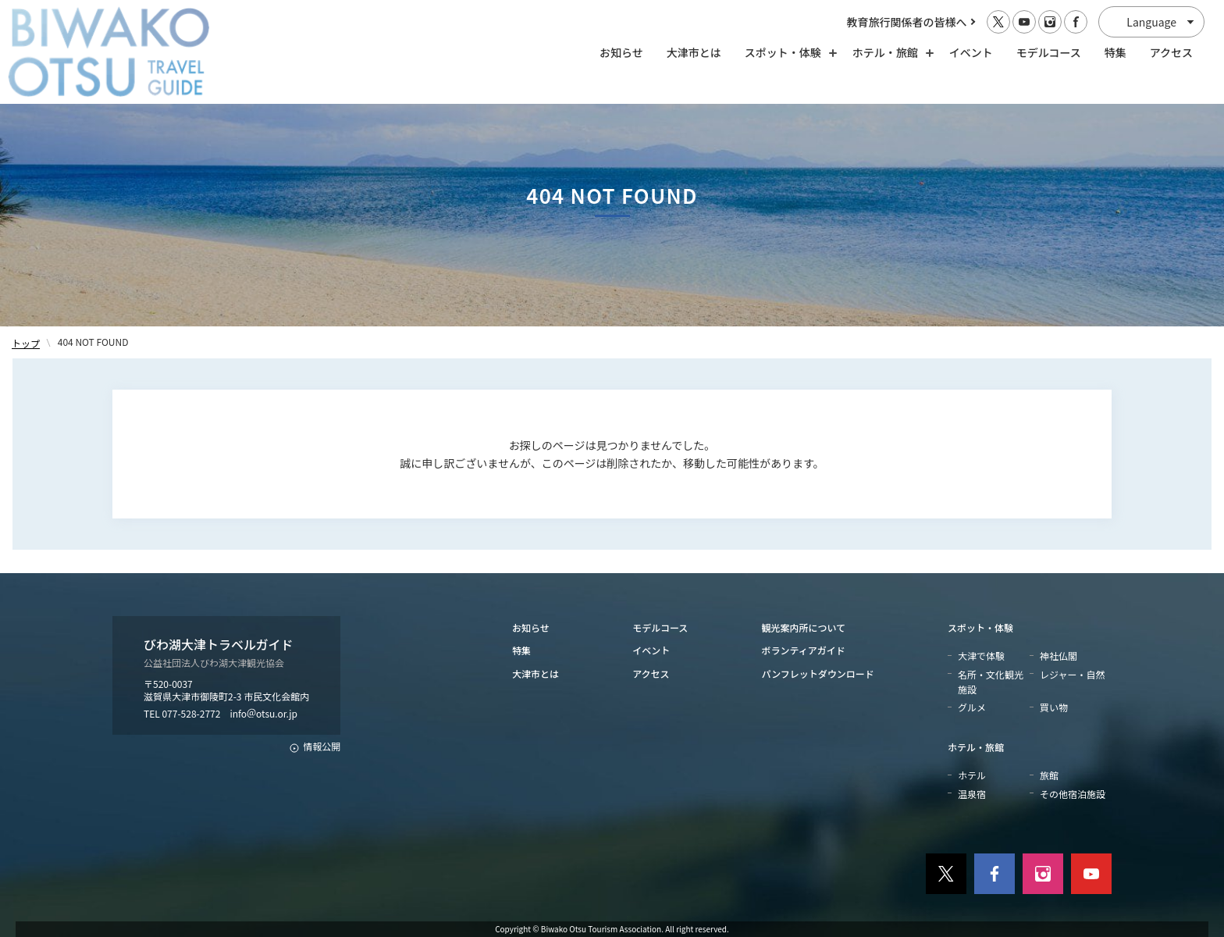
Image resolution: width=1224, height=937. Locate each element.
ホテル (972, 775)
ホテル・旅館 (976, 747)
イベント (971, 52)
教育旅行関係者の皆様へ (907, 22)
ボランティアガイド (803, 650)
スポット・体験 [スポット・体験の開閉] (787, 52)
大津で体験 (981, 655)
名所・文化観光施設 (990, 682)
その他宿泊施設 (1072, 793)
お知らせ (621, 52)
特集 (1115, 52)
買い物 (1054, 707)
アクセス (1171, 52)
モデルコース (1048, 52)
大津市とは (694, 52)
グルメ (972, 707)
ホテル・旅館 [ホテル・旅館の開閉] (889, 52)
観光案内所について (804, 627)
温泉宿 (972, 793)
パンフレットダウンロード (818, 673)
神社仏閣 (1058, 655)
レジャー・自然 (1072, 674)
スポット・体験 (980, 627)
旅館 (1049, 775)
